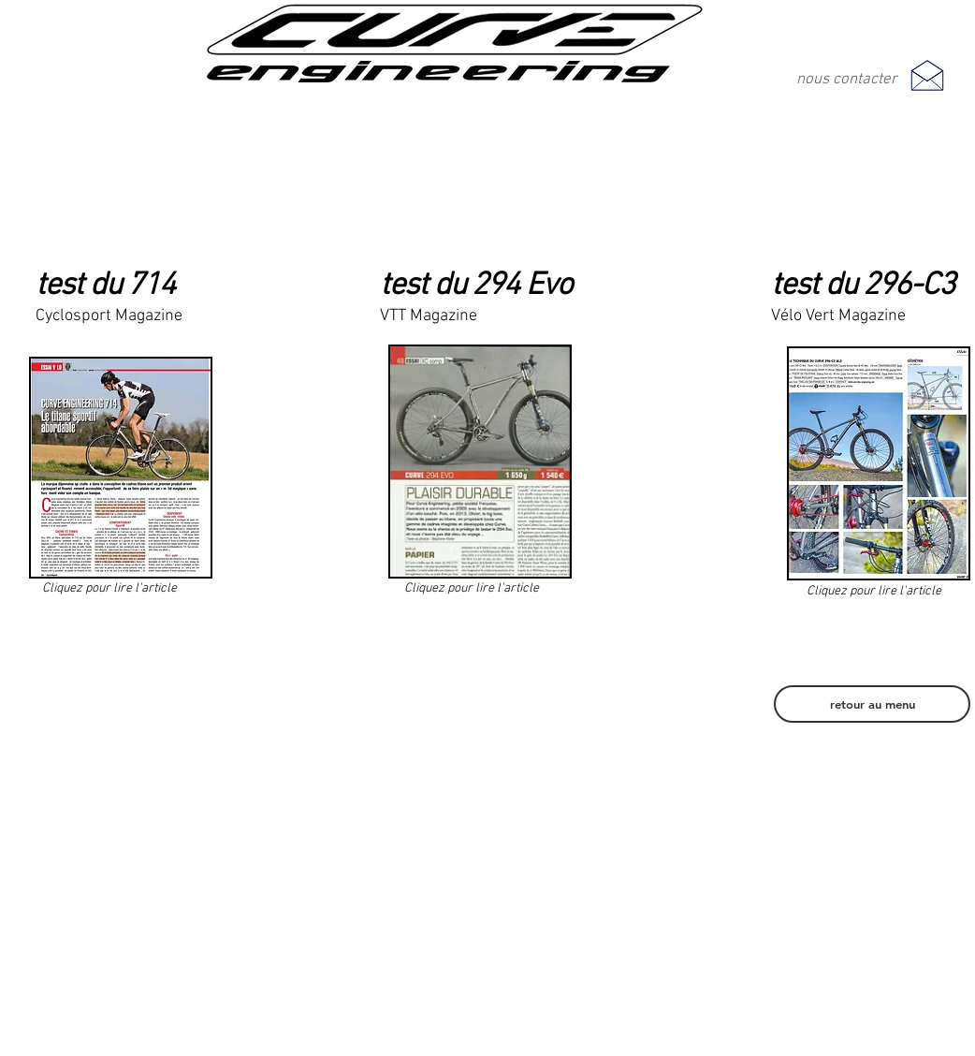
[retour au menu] (872, 704)
